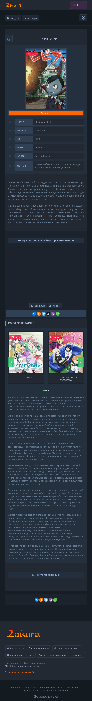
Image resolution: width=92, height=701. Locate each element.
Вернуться (38, 305)
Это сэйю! (26, 377)
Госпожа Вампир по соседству (66, 378)
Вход (13, 18)
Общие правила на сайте (20, 654)
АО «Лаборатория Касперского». (22, 665)
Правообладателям (39, 648)
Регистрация (30, 18)
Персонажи (77, 654)
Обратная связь (15, 648)
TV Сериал (32, 53)
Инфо (55, 305)
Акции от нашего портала (52, 654)
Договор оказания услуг (66, 648)
